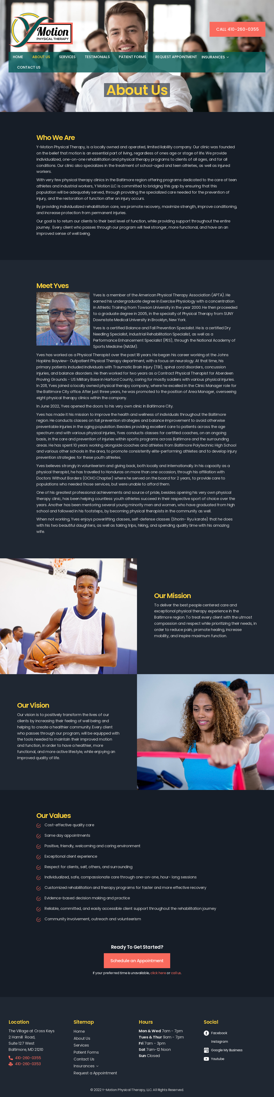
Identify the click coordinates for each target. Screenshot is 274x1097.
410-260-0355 (28, 1057)
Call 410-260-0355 (237, 29)
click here (158, 973)
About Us (41, 56)
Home (18, 56)
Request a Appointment (95, 1073)
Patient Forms (132, 56)
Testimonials (97, 56)
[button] (218, 57)
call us (176, 973)
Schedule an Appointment (137, 961)
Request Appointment (176, 56)
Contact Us (28, 67)
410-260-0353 (28, 1063)
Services (67, 56)
